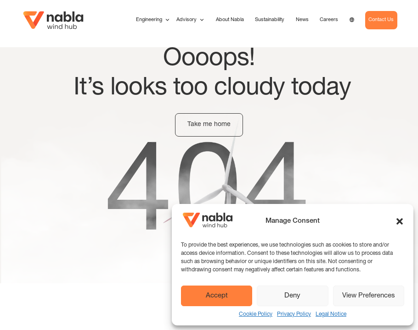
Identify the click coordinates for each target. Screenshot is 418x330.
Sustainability (269, 19)
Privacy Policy (294, 314)
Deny (292, 295)
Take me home (209, 124)
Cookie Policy (255, 314)
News (302, 19)
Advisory (190, 20)
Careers (329, 19)
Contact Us (381, 19)
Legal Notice (331, 314)
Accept (217, 295)
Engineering (153, 20)
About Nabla (230, 19)
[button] (399, 221)
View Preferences (368, 295)
